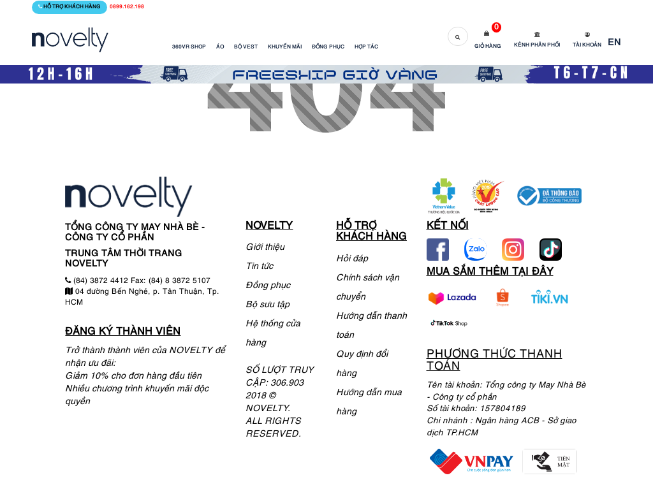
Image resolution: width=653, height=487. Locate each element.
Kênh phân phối (537, 45)
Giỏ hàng (487, 46)
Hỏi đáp (352, 259)
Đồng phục (268, 286)
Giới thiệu (265, 248)
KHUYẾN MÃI (285, 47)
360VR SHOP (189, 47)
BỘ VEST (246, 47)
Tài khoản (587, 45)
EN (614, 43)
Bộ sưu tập (268, 305)
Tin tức (259, 267)
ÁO (220, 47)
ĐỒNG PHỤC (328, 47)
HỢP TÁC (366, 47)
